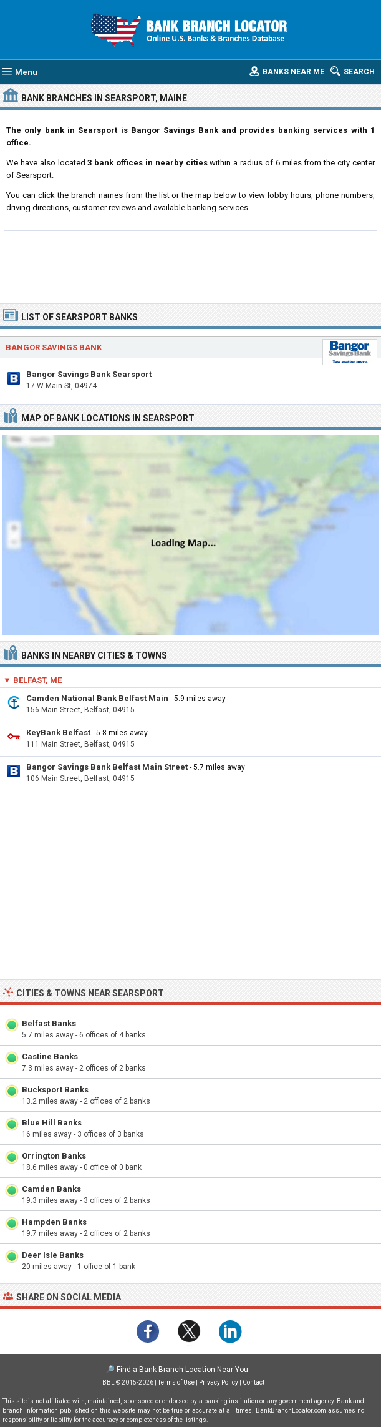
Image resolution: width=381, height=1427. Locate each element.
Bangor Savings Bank (54, 347)
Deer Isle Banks (53, 1255)
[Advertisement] (190, 265)
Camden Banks (51, 1189)
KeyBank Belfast (58, 732)
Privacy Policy (218, 1382)
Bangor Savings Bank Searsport (89, 374)
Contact (253, 1382)
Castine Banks (50, 1056)
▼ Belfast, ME (32, 680)
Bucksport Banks (55, 1089)
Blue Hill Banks (52, 1122)
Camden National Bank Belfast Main (97, 698)
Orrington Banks (54, 1155)
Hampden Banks (54, 1222)
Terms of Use (176, 1382)
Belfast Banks (49, 1023)
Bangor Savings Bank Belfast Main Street (107, 767)
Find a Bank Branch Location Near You (182, 1369)
